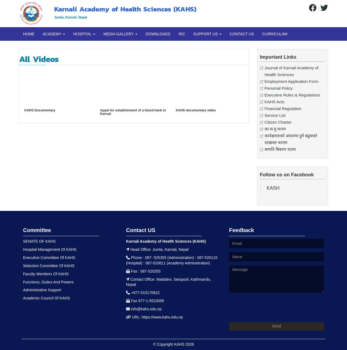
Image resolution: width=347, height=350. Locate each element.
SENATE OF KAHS (39, 241)
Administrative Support (42, 290)
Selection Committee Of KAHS (49, 266)
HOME (28, 34)
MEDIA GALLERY (120, 34)
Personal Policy (279, 88)
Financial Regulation (283, 108)
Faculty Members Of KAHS (46, 274)
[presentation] (270, 307)
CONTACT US (242, 34)
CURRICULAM (274, 34)
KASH (273, 188)
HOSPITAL (84, 34)
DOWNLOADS (158, 34)
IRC (182, 34)
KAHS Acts (274, 101)
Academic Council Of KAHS (46, 298)
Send (276, 326)
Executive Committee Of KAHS (49, 257)
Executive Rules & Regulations (292, 95)
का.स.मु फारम (275, 129)
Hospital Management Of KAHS (49, 249)
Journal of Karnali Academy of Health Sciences (292, 71)
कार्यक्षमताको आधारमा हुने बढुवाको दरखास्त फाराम (291, 139)
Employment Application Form (292, 81)
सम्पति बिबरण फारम (280, 149)
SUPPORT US (207, 34)
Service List (275, 115)
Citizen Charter (278, 122)
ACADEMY (54, 34)
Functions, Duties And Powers (48, 282)
